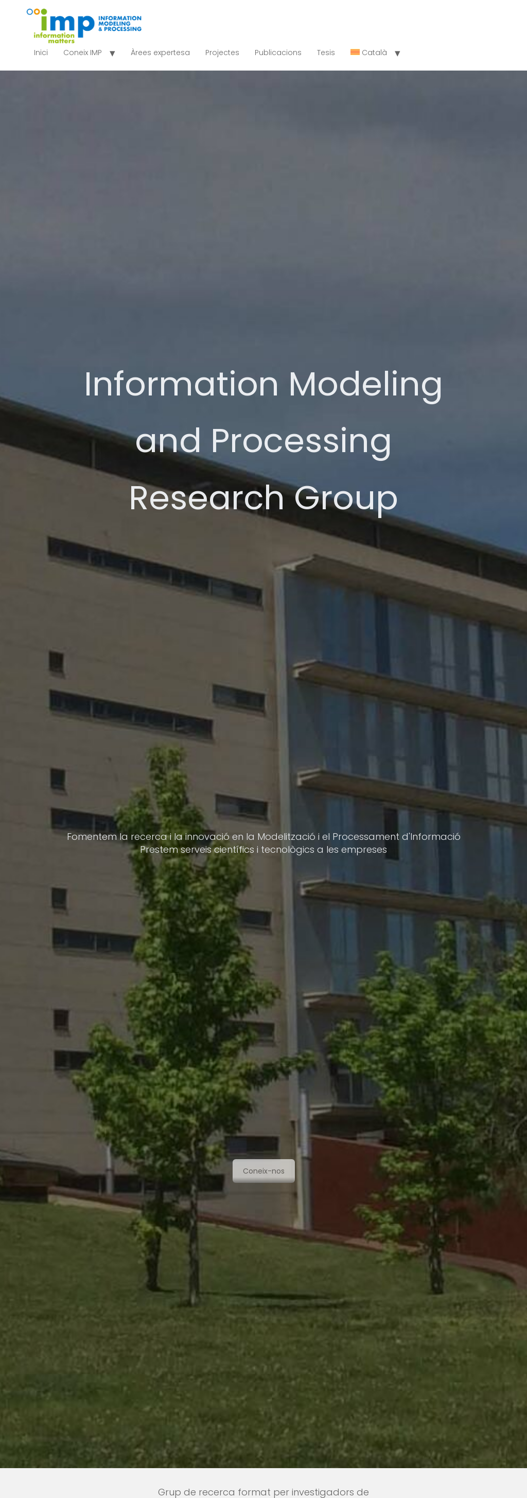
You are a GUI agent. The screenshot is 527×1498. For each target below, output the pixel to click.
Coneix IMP (82, 52)
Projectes (222, 52)
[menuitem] (369, 52)
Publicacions (278, 52)
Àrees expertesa (160, 52)
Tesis (326, 52)
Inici (41, 52)
